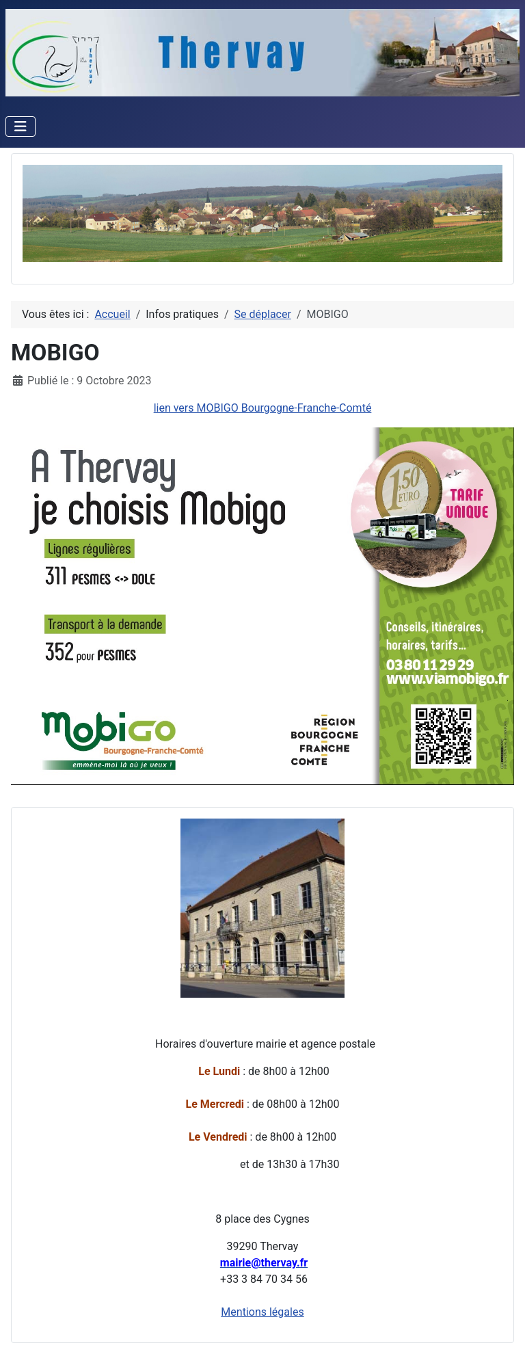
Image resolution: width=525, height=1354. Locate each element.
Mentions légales (262, 1311)
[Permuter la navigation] (20, 126)
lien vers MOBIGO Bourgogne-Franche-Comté (263, 407)
